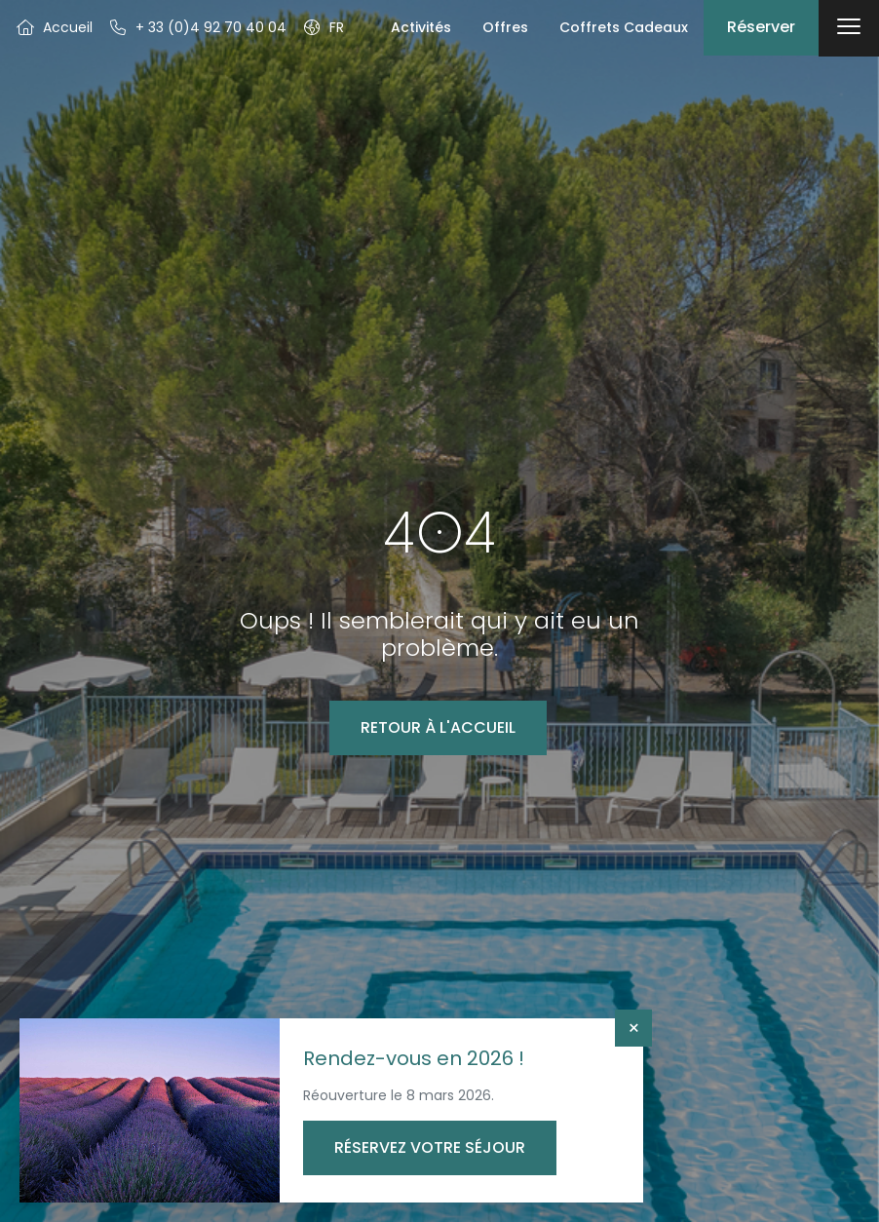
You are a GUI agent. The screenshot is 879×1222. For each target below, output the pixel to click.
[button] (323, 27)
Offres (505, 27)
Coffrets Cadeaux (623, 27)
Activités (421, 27)
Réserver (761, 27)
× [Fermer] (634, 1028)
